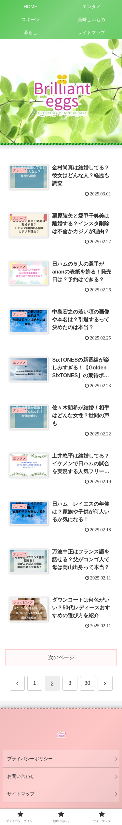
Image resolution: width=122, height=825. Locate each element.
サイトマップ (20, 793)
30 (87, 683)
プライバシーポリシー (30, 758)
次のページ (61, 657)
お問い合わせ (20, 776)
